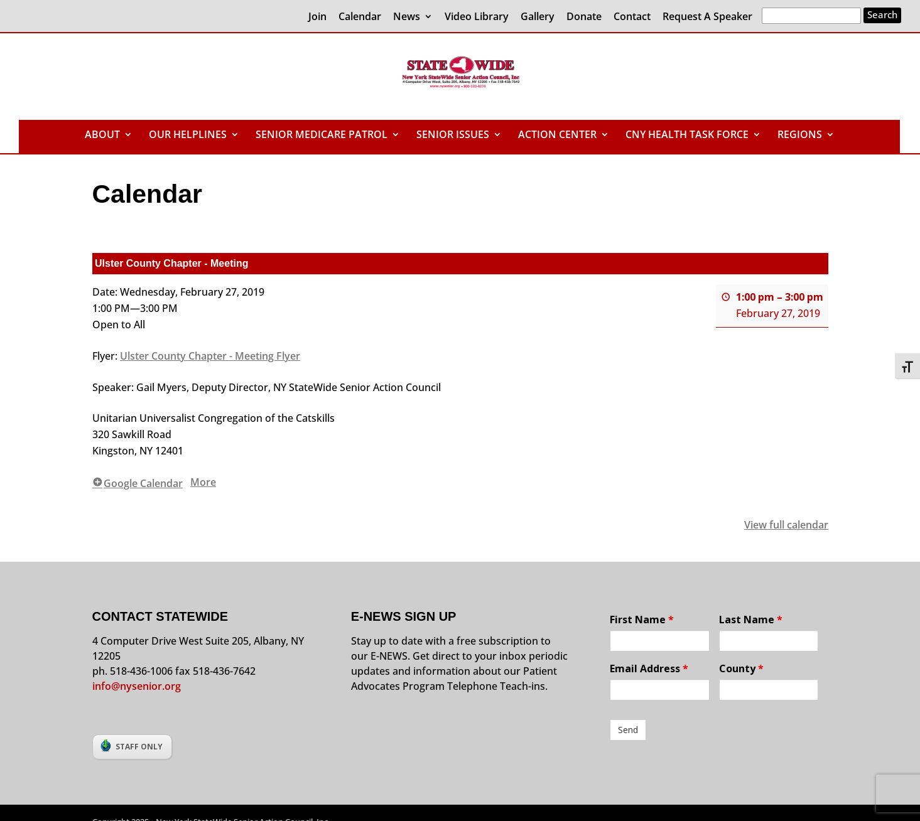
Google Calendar (137, 483)
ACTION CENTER (557, 135)
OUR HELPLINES (188, 135)
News (406, 17)
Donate (584, 17)
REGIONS (799, 135)
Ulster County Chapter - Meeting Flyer (210, 356)
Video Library (477, 17)
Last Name (750, 619)
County (741, 668)
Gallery (538, 17)
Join (317, 17)
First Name (642, 619)
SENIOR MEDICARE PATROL (321, 135)
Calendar (359, 17)
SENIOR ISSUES (452, 135)
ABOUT (102, 135)
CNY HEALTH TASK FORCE (687, 135)
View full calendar (786, 525)
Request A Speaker (707, 17)
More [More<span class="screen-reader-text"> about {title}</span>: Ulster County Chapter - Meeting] (203, 482)
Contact (632, 17)
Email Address (649, 668)
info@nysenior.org (136, 686)
